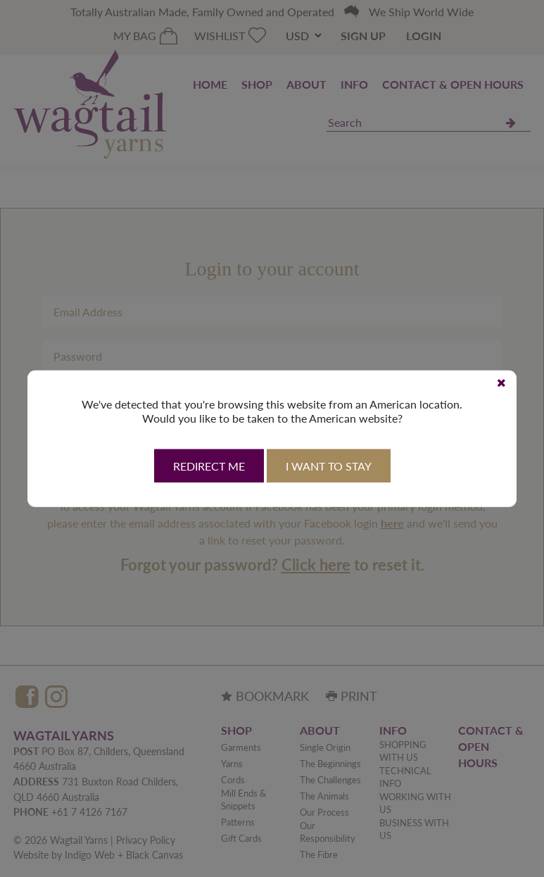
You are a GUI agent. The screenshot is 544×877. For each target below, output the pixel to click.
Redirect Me (209, 466)
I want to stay (329, 466)
